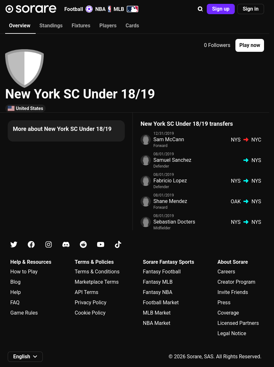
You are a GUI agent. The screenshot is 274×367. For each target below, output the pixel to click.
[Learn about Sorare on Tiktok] (118, 244)
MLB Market (156, 313)
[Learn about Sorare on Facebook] (31, 244)
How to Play (24, 272)
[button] (200, 9)
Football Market (160, 302)
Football (78, 9)
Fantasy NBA (157, 292)
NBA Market (156, 323)
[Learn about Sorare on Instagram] (48, 244)
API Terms (86, 292)
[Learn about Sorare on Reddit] (83, 244)
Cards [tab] (132, 26)
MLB (126, 9)
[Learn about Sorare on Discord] (66, 244)
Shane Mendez (170, 201)
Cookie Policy (90, 313)
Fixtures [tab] (81, 26)
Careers (226, 272)
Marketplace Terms (97, 282)
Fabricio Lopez (170, 181)
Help (15, 292)
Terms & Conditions (97, 272)
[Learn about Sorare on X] (14, 244)
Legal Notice (231, 333)
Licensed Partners (238, 323)
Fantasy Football (161, 272)
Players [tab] (108, 26)
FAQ (15, 302)
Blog (15, 282)
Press (223, 302)
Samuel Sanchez (172, 160)
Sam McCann (168, 139)
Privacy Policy (90, 302)
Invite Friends (232, 292)
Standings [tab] (50, 26)
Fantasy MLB (157, 282)
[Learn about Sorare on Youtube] (101, 244)
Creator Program (236, 282)
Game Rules (24, 313)
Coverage (228, 313)
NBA (103, 9)
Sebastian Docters (174, 222)
